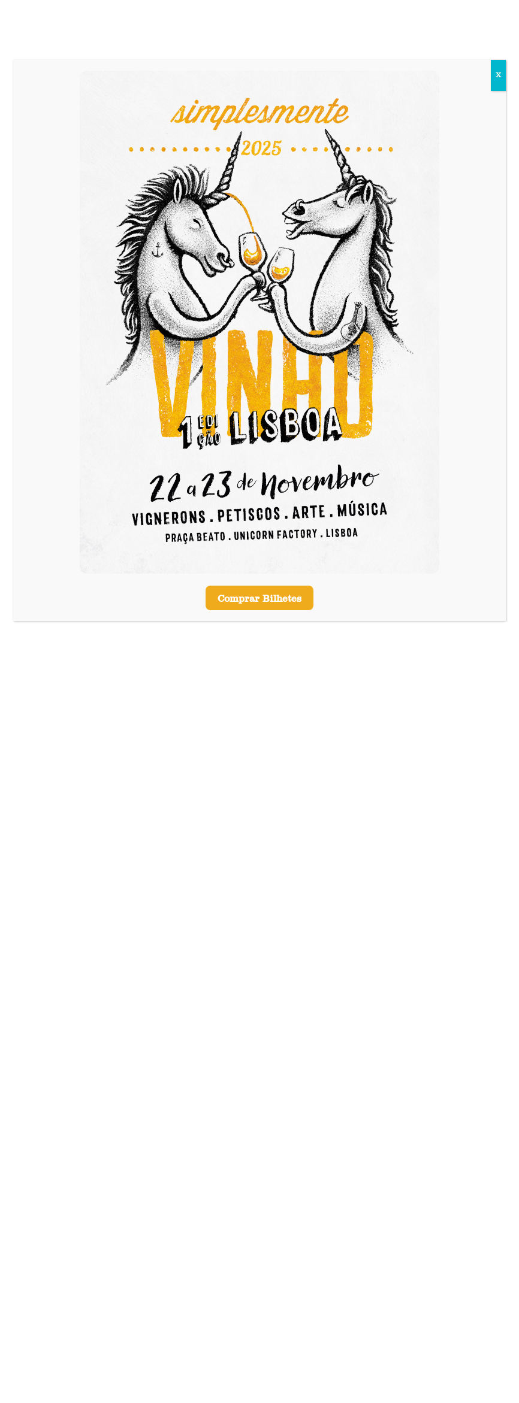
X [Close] (498, 75)
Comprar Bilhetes (259, 599)
